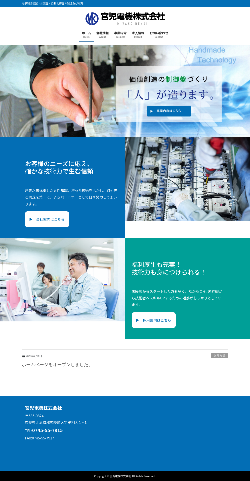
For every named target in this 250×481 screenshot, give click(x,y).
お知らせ (219, 355)
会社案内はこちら (50, 219)
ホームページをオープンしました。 (57, 364)
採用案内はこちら (157, 320)
